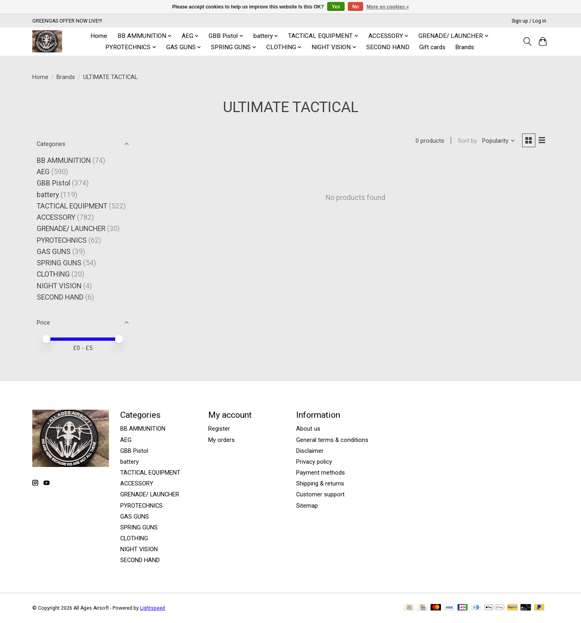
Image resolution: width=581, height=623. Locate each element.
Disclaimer (310, 450)
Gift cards (432, 47)
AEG (43, 172)
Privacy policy (314, 461)
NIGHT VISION (59, 286)
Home (98, 36)
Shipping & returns (320, 483)
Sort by (466, 141)
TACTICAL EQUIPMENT (72, 206)
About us (308, 428)
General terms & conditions (332, 440)
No (355, 7)
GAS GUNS (54, 252)
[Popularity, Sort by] (497, 141)
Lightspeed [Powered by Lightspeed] (152, 608)
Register (219, 428)
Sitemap (307, 505)
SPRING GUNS (59, 263)
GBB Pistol (53, 183)
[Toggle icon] (527, 41)
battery (48, 195)
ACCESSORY (56, 217)
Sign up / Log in (529, 21)
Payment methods (320, 472)
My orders (221, 440)
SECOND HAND (388, 47)
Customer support (320, 494)
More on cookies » (388, 7)
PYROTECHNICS (62, 240)
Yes (336, 7)
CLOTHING (53, 274)
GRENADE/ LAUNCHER (71, 229)
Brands (464, 47)
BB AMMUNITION (64, 160)
